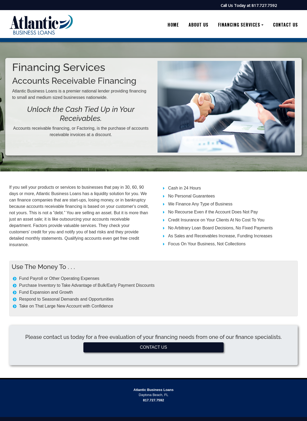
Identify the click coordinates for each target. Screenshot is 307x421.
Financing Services (239, 25)
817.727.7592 (264, 5)
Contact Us (285, 25)
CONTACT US (153, 347)
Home (173, 25)
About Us (198, 25)
